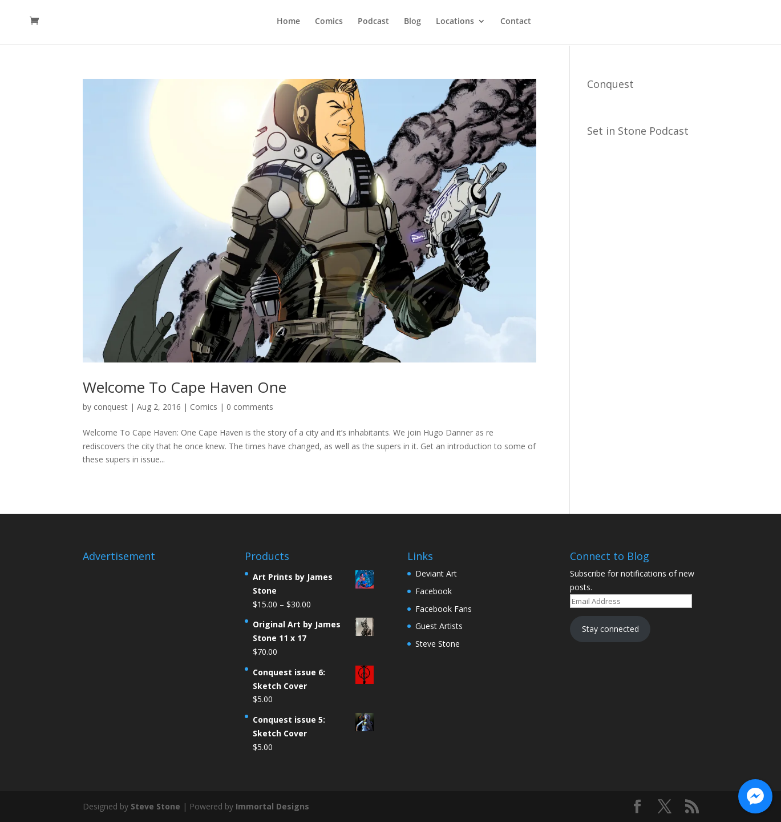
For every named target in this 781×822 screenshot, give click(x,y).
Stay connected (610, 628)
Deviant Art (436, 573)
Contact (515, 23)
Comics (329, 23)
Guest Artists (439, 625)
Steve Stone (437, 643)
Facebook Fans (443, 608)
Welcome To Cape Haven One (184, 387)
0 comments (249, 406)
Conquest (610, 84)
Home (288, 23)
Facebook (433, 591)
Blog (412, 23)
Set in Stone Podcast (638, 131)
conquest (111, 406)
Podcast (373, 23)
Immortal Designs (272, 806)
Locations (455, 23)
